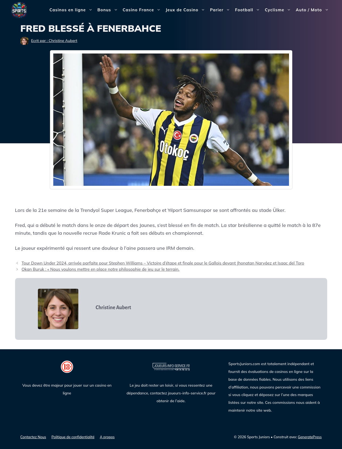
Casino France (143, 10)
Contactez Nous (33, 437)
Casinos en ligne (72, 10)
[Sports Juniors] (19, 9)
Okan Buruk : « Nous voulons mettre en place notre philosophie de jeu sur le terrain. (100, 269)
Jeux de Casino (186, 10)
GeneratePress (310, 437)
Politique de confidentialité (72, 437)
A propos (107, 437)
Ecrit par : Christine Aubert (54, 40)
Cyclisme (279, 10)
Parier (221, 10)
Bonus (108, 10)
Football (248, 10)
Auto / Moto (313, 10)
